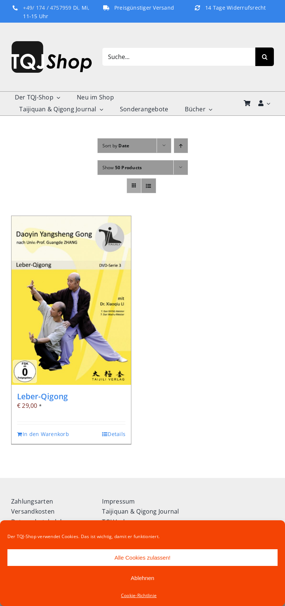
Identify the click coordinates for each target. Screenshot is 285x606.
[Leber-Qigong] (71, 300)
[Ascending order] (181, 145)
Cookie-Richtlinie (139, 595)
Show (122, 167)
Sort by (116, 146)
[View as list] (148, 185)
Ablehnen (142, 578)
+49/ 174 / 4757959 (47, 7)
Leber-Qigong (42, 396)
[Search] (264, 57)
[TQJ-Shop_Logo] (51, 44)
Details (116, 434)
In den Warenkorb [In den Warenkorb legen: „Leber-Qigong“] (46, 434)
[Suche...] (178, 57)
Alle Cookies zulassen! (143, 557)
